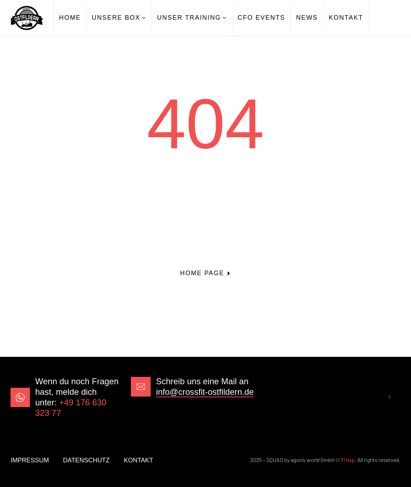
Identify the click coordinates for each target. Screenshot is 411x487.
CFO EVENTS (261, 17)
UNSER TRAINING (189, 17)
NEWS (307, 17)
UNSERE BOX (116, 17)
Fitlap (348, 459)
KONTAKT (346, 17)
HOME (70, 17)
